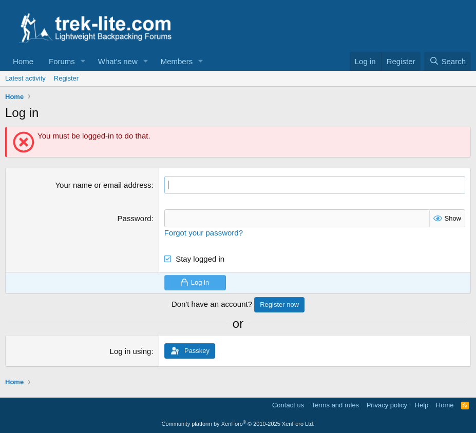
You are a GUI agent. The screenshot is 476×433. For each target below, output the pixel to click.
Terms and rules (335, 405)
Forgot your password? (203, 232)
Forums (62, 61)
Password (134, 218)
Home (23, 61)
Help (422, 405)
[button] (83, 61)
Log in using (130, 351)
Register (66, 78)
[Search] (447, 61)
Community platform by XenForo (238, 424)
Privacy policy (387, 405)
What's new (118, 61)
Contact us (288, 405)
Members (177, 61)
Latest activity (25, 78)
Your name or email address (103, 185)
